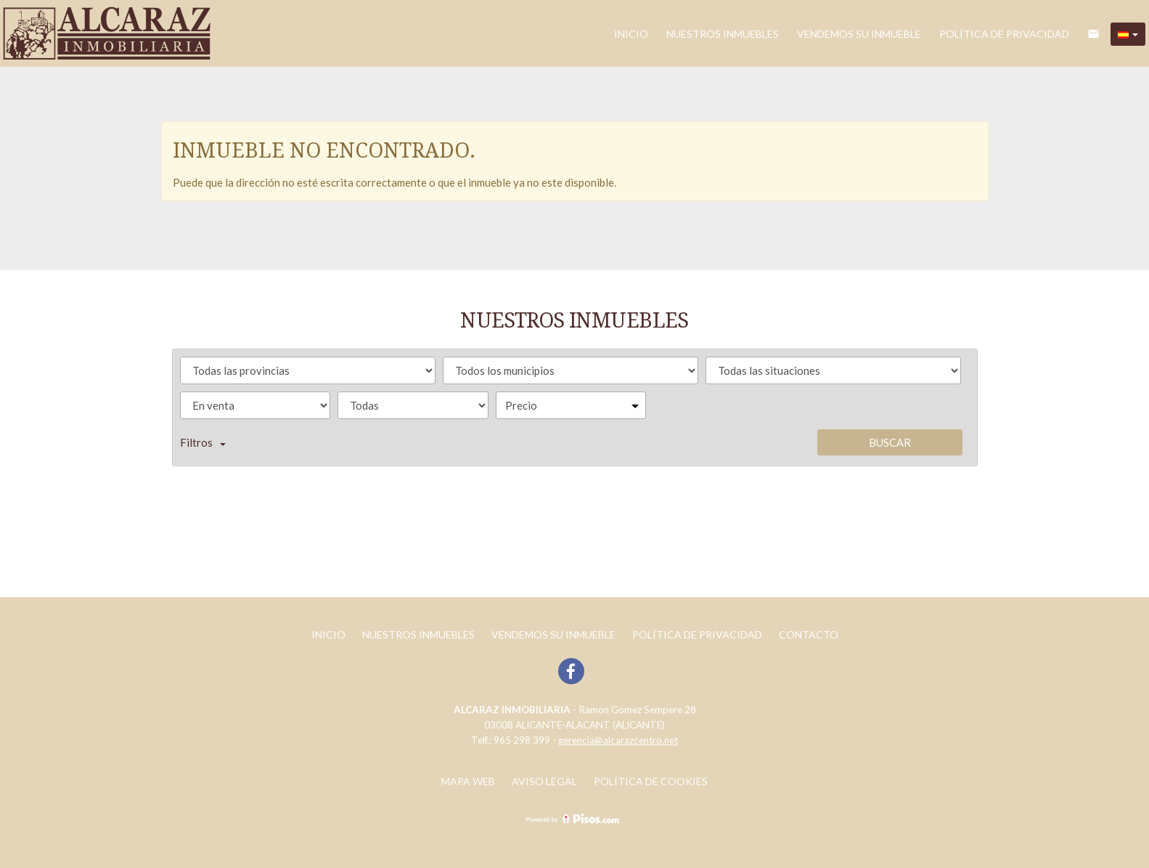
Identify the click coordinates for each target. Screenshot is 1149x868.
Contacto (808, 634)
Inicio (631, 34)
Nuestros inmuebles (722, 34)
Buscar (890, 442)
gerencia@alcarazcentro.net (618, 740)
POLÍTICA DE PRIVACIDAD (1004, 34)
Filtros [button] (203, 442)
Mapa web (468, 781)
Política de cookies (651, 781)
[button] (1128, 34)
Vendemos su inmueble (859, 34)
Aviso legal (544, 781)
